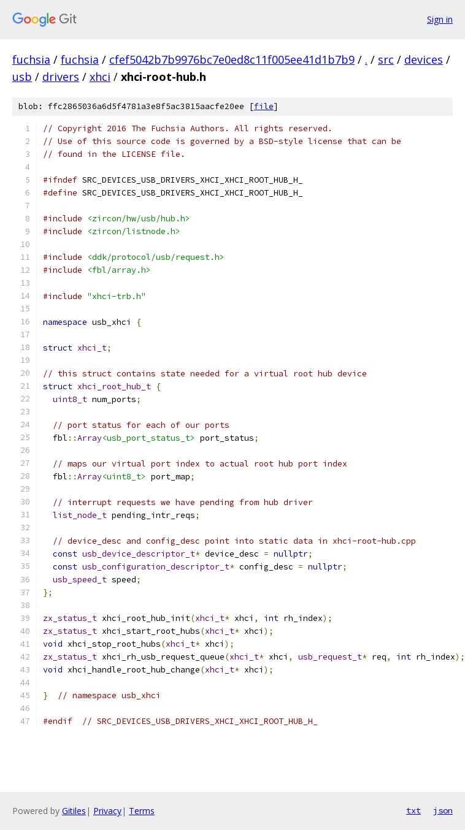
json (443, 810)
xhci (100, 76)
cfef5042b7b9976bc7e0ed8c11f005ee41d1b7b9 (232, 59)
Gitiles (74, 811)
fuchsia (31, 59)
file (264, 106)
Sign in (440, 19)
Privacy (107, 811)
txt (413, 810)
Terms (142, 811)
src (386, 59)
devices (423, 59)
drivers (60, 76)
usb (22, 76)
